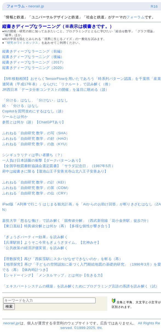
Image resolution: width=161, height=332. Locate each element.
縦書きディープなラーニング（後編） (33, 57)
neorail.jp (36, 6)
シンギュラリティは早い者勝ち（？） (33, 155)
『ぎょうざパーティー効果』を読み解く (35, 237)
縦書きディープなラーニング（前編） (33, 51)
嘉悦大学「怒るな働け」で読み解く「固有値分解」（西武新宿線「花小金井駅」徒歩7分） (76, 221)
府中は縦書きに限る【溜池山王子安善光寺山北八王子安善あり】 (55, 171)
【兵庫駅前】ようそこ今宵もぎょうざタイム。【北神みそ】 (51, 242)
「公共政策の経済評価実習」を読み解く (35, 248)
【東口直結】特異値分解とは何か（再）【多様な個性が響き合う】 (57, 226)
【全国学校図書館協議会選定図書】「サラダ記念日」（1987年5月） (58, 166)
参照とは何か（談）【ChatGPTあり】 (33, 122)
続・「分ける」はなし (20, 106)
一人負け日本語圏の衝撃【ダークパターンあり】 (42, 160)
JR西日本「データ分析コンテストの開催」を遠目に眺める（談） (55, 90)
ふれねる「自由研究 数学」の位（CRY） (36, 193)
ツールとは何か (15, 117)
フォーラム (16, 6)
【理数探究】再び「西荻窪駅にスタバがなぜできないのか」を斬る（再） (62, 259)
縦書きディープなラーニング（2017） (33, 62)
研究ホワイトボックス (22, 42)
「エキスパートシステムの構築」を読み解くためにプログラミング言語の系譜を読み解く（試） (80, 286)
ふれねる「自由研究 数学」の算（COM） (36, 188)
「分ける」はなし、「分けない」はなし (35, 100)
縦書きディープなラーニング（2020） (33, 68)
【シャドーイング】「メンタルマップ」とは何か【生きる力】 (53, 275)
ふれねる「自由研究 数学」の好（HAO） (36, 138)
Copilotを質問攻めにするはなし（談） (33, 111)
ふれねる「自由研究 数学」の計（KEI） (35, 182)
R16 (154, 6)
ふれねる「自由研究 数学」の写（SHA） (36, 133)
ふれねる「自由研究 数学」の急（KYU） (36, 144)
